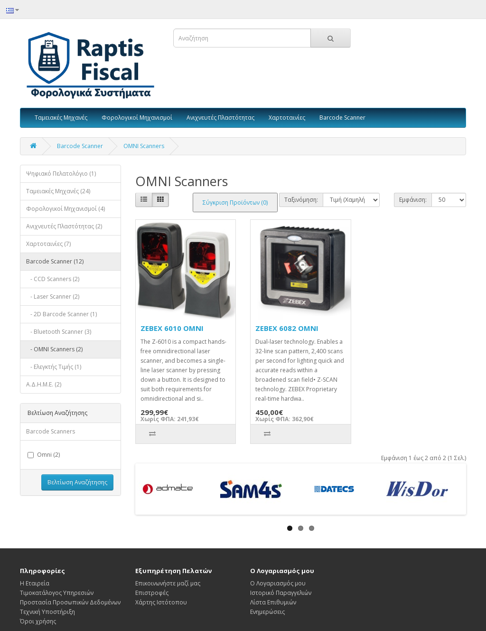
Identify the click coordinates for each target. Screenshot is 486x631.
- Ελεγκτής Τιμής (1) (53, 367)
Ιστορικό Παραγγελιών (280, 593)
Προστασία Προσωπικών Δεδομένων (70, 602)
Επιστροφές (151, 593)
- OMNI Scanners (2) (54, 349)
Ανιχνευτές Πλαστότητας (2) (64, 226)
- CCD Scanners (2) (52, 279)
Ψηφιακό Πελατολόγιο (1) (61, 174)
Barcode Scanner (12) (55, 261)
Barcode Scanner (342, 117)
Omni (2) (44, 455)
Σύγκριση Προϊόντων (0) (235, 202)
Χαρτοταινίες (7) (48, 244)
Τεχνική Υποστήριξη (47, 612)
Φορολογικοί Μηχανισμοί (137, 117)
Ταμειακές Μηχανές (61, 117)
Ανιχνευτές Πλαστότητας (220, 117)
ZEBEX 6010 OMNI (172, 328)
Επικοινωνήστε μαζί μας (167, 583)
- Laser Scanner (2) (52, 296)
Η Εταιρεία (34, 583)
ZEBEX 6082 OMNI (286, 328)
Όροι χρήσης (38, 621)
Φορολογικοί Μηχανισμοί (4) (65, 209)
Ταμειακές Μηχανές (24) (58, 191)
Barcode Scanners (50, 431)
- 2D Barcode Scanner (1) (61, 314)
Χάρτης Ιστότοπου (161, 602)
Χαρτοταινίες (287, 117)
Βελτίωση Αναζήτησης (77, 482)
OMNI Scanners (143, 146)
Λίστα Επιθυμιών (273, 602)
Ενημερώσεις (267, 612)
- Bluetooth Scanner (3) (58, 332)
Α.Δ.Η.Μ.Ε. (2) (43, 384)
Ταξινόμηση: (301, 200)
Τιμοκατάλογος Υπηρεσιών (56, 593)
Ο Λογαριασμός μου (278, 583)
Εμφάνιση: (413, 200)
